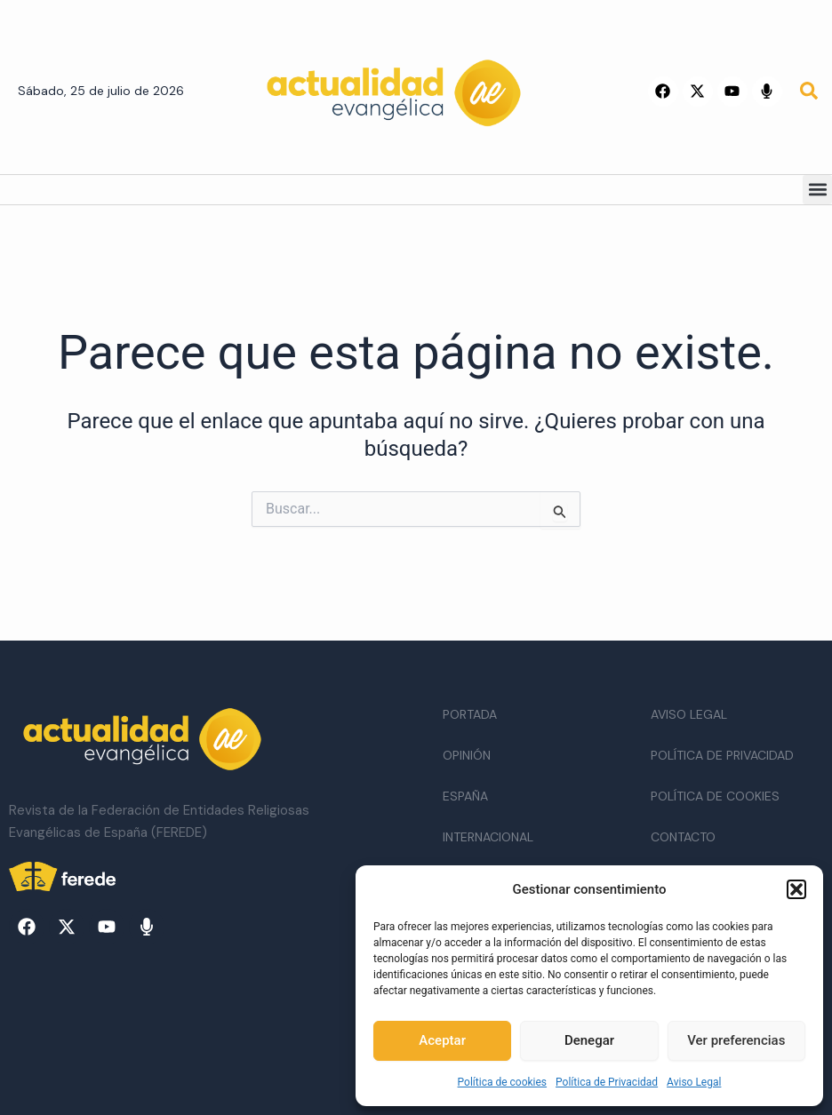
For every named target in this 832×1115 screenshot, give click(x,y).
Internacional (488, 837)
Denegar (589, 1040)
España (465, 796)
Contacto (683, 837)
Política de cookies (503, 1082)
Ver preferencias (736, 1040)
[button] (796, 889)
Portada (470, 714)
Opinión (467, 755)
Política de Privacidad (607, 1082)
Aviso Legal (694, 1082)
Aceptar (442, 1040)
